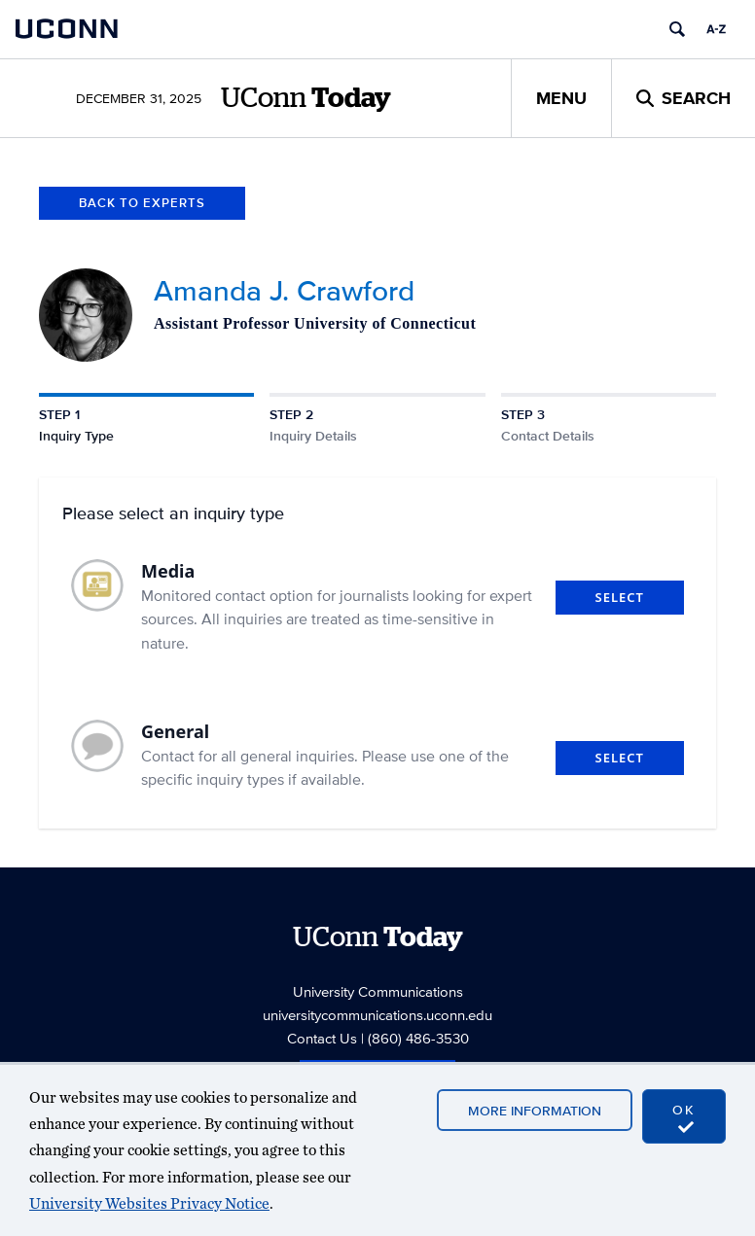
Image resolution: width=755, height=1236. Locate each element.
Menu (561, 98)
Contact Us (322, 1038)
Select (619, 597)
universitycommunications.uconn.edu (377, 1015)
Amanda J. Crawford (284, 290)
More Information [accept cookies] (534, 1110)
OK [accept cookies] (684, 1117)
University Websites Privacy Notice (149, 1203)
